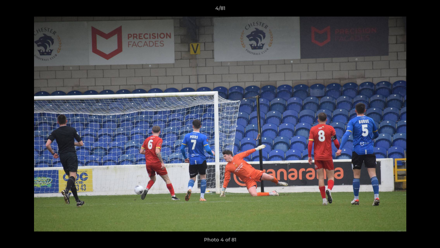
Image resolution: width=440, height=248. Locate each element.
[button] (428, 10)
